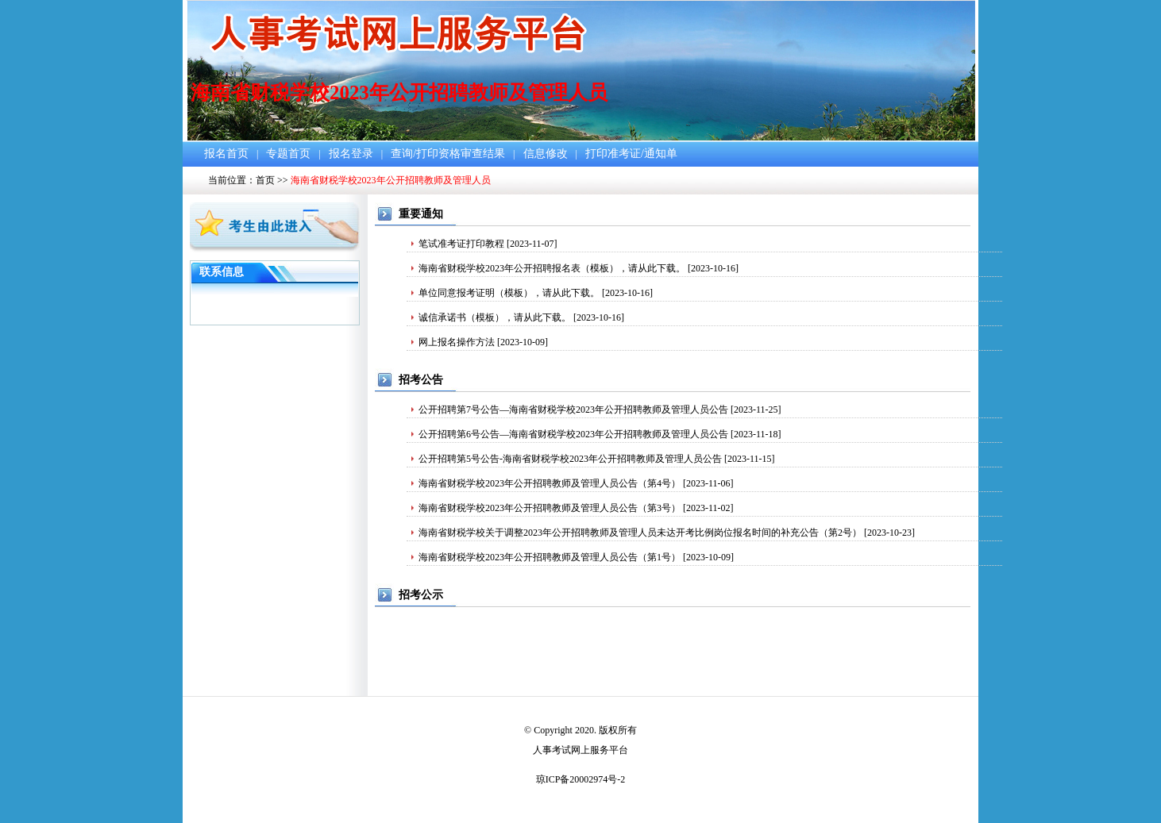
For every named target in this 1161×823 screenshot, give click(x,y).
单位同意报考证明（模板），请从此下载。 (509, 292)
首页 (265, 180)
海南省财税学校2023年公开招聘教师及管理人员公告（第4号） (549, 483)
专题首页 (288, 154)
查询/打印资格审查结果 (448, 154)
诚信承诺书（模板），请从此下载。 (494, 317)
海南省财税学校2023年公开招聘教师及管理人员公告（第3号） (549, 507)
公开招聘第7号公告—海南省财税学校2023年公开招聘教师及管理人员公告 (573, 409)
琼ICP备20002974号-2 (581, 779)
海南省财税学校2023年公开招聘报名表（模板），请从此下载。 (551, 268)
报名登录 (351, 154)
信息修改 (545, 154)
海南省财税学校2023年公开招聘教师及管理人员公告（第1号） (549, 557)
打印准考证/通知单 (631, 154)
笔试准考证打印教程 (461, 243)
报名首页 (226, 154)
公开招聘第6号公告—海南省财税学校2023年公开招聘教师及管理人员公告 (573, 434)
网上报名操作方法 (456, 342)
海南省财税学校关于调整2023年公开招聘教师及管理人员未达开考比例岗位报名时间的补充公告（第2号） (640, 532)
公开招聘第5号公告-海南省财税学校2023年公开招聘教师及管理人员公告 (570, 458)
